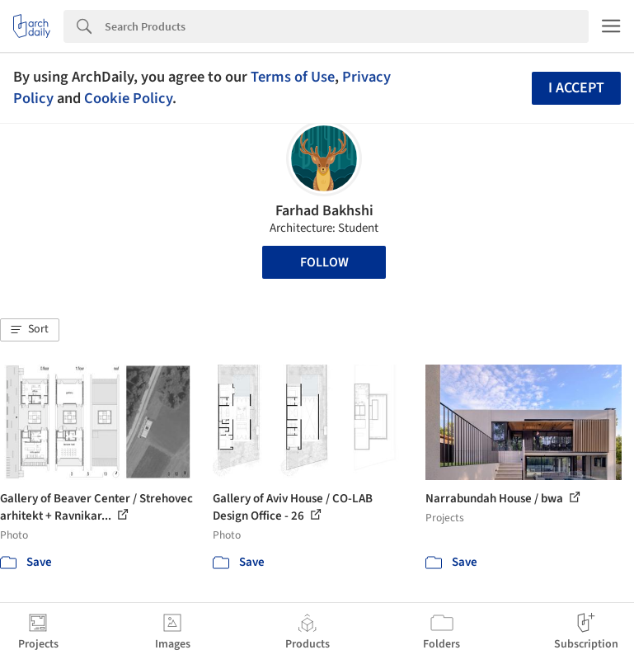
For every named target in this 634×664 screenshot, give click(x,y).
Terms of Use (293, 76)
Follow (324, 262)
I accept (576, 88)
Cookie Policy (128, 98)
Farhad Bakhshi (324, 210)
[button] (29, 329)
